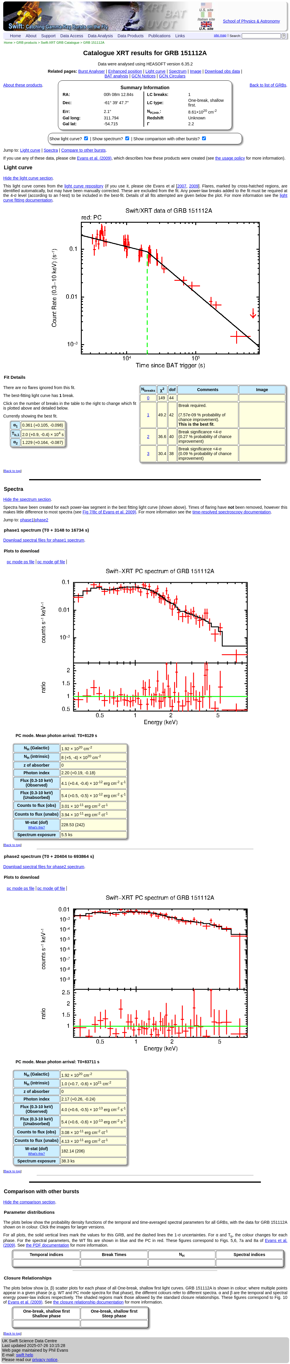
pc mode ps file (20, 562)
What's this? (36, 827)
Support (48, 35)
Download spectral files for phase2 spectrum (43, 866)
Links (180, 35)
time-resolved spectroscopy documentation (231, 512)
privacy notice (45, 1359)
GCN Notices (143, 76)
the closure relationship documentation (88, 1302)
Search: (235, 36)
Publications (159, 35)
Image (195, 71)
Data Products (131, 35)
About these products (22, 85)
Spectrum (177, 71)
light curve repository (83, 186)
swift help (24, 1355)
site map (220, 35)
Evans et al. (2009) (94, 158)
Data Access (71, 35)
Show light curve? (66, 138)
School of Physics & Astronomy (251, 21)
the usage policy (230, 158)
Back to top (12, 471)
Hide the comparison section (29, 1202)
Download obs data (222, 71)
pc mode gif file (51, 562)
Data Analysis (100, 35)
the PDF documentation (47, 1245)
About (31, 35)
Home (15, 35)
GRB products (26, 42)
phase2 (41, 520)
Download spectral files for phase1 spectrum (43, 540)
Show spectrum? (108, 138)
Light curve (155, 71)
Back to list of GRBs (268, 85)
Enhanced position (125, 71)
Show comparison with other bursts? (167, 138)
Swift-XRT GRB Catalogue (60, 42)
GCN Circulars (172, 76)
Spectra (51, 150)
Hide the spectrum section (27, 499)
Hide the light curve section (28, 178)
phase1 (27, 520)
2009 (193, 186)
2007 (181, 186)
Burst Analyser (91, 71)
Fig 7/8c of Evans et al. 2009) (109, 512)
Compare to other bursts (83, 150)
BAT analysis (116, 76)
